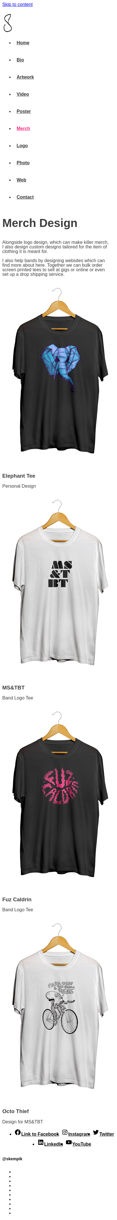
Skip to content (17, 4)
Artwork (22, 1181)
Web (18, 1208)
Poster (21, 1190)
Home (20, 1171)
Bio (17, 1176)
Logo (19, 1199)
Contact (22, 1213)
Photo (20, 1203)
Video (20, 1185)
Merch (20, 1194)
